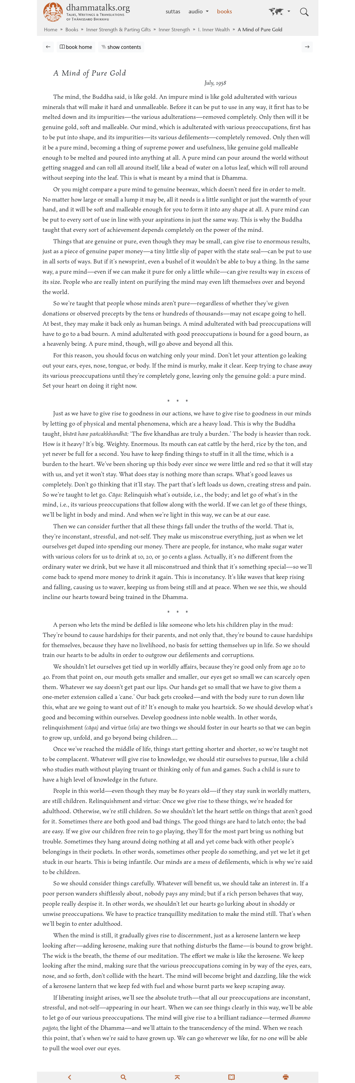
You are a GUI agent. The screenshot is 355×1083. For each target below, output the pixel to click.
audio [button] (196, 12)
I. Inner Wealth (214, 30)
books (224, 12)
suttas (173, 12)
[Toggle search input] (304, 12)
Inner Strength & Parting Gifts (118, 30)
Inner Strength (174, 30)
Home (50, 30)
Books (71, 30)
